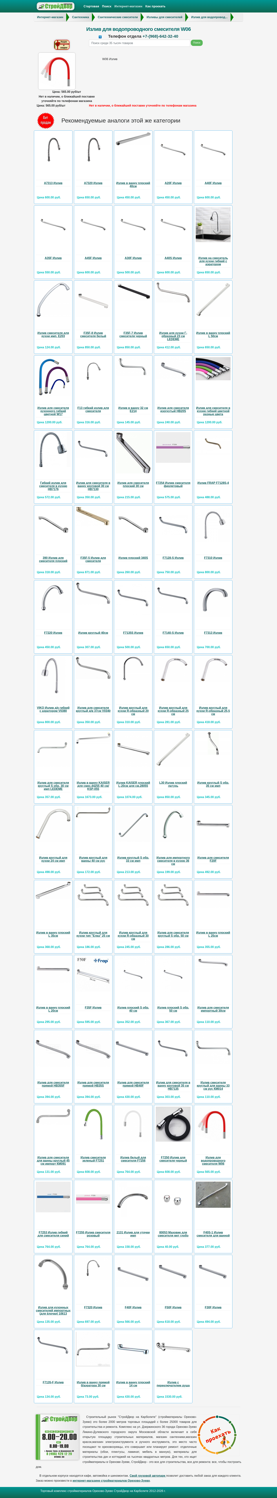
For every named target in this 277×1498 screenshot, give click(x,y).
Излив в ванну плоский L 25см (213, 934)
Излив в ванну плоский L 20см (53, 1009)
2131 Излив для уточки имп (133, 1234)
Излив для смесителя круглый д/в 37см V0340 (93, 709)
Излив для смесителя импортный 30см (213, 1009)
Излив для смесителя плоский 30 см (133, 484)
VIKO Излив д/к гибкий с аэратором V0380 (53, 709)
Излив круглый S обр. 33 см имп (133, 859)
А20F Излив (173, 183)
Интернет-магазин (128, 6)
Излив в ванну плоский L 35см (53, 934)
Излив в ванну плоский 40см (133, 185)
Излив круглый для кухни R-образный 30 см (133, 935)
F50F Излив (173, 1307)
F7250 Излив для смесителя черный (173, 1159)
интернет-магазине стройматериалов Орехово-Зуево (111, 1480)
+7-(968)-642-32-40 (160, 36)
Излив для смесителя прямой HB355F (53, 1084)
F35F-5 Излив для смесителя (93, 559)
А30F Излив (133, 258)
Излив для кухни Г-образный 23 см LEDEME (173, 336)
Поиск (106, 6)
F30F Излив (213, 1307)
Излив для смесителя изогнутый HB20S (173, 409)
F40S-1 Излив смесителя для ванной (213, 1234)
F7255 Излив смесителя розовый (93, 1234)
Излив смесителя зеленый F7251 (93, 1159)
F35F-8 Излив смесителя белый (93, 334)
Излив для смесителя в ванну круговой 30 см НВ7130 (93, 486)
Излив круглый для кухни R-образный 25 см (173, 711)
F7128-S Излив (173, 557)
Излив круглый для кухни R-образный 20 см (133, 711)
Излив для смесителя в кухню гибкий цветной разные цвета (213, 411)
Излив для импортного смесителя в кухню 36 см (173, 860)
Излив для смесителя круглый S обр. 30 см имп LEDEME (53, 786)
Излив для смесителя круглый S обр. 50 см (173, 934)
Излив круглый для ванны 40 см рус (93, 859)
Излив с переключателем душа (173, 1384)
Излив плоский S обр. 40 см (133, 1009)
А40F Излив (213, 183)
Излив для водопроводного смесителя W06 (213, 1160)
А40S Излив (173, 258)
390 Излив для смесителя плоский (53, 559)
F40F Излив (133, 1307)
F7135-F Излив (53, 1382)
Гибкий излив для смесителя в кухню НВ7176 (53, 486)
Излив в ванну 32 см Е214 (133, 409)
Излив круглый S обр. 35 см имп (213, 784)
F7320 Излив (93, 1307)
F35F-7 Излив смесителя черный (133, 334)
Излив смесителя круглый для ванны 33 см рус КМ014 (213, 1085)
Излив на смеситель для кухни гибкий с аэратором (213, 261)
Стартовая (91, 6)
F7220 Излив (53, 632)
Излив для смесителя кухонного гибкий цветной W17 (53, 411)
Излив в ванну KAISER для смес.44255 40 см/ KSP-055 (93, 786)
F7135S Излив (133, 632)
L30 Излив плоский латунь (173, 784)
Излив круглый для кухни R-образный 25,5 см (213, 711)
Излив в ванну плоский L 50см (213, 334)
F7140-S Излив (173, 632)
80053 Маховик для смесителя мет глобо (173, 1234)
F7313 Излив (213, 632)
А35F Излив (53, 258)
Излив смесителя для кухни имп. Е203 (53, 334)
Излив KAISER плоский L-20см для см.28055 (133, 784)
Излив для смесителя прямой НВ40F (133, 1084)
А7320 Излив (93, 183)
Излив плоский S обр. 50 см (173, 1009)
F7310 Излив (213, 557)
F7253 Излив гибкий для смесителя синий (53, 1234)
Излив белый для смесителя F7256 (133, 1159)
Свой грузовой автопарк (148, 1475)
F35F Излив (93, 1007)
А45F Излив (93, 258)
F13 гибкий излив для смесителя (93, 409)
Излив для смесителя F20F (213, 859)
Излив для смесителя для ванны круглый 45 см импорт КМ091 (53, 1160)
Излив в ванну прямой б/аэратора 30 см (93, 1384)
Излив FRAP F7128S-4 (213, 482)
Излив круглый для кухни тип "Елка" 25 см (93, 934)
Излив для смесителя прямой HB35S (93, 1084)
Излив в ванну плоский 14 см (133, 1384)
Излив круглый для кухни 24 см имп (53, 859)
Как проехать (155, 6)
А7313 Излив (53, 183)
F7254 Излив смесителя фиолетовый (173, 484)
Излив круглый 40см (93, 632)
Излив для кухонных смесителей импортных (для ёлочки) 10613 (53, 1310)
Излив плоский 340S (133, 557)
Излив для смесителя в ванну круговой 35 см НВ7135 (173, 1085)
